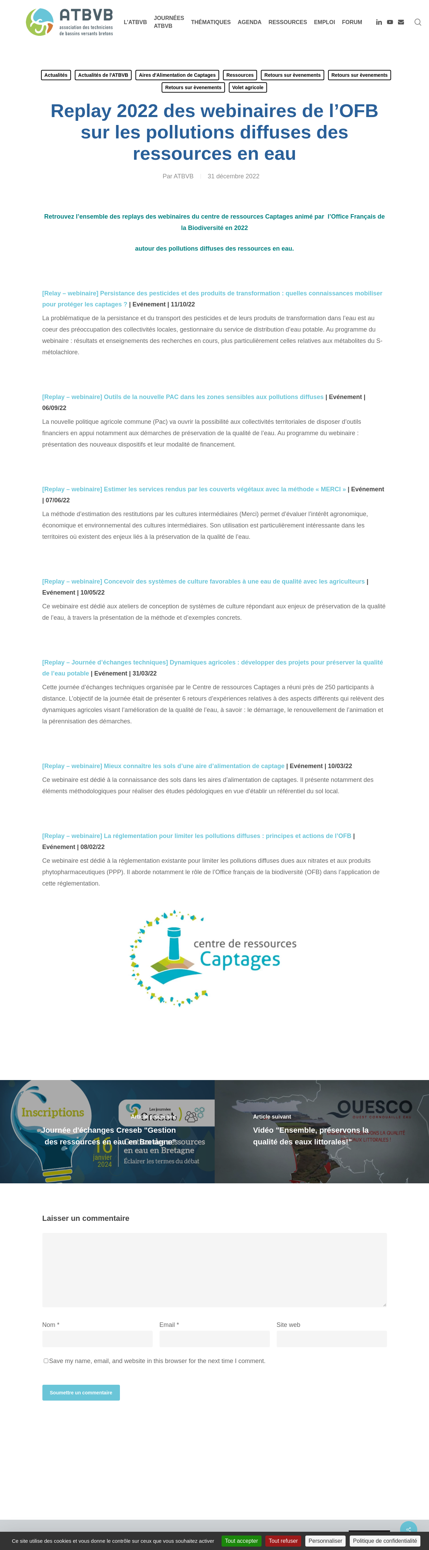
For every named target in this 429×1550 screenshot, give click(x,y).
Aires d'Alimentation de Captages (177, 75)
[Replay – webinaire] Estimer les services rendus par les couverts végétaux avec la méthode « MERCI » (195, 489)
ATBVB (184, 176)
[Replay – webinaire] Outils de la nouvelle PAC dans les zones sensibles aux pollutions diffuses (184, 397)
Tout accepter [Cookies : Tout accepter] (241, 1541)
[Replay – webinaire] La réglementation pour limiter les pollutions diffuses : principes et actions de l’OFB (197, 835)
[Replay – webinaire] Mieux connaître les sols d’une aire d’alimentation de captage (164, 766)
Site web (288, 1324)
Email (169, 1324)
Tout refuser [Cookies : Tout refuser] (283, 1541)
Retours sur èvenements (292, 75)
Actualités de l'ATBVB (103, 75)
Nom (51, 1324)
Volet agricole (248, 87)
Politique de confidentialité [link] (385, 1541)
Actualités (56, 75)
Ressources (240, 75)
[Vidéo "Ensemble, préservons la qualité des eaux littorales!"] (322, 1131)
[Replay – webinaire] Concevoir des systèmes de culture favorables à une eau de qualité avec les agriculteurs (204, 581)
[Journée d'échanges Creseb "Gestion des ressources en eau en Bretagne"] (107, 1131)
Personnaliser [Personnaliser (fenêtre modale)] (326, 1541)
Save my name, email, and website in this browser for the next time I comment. (157, 1361)
